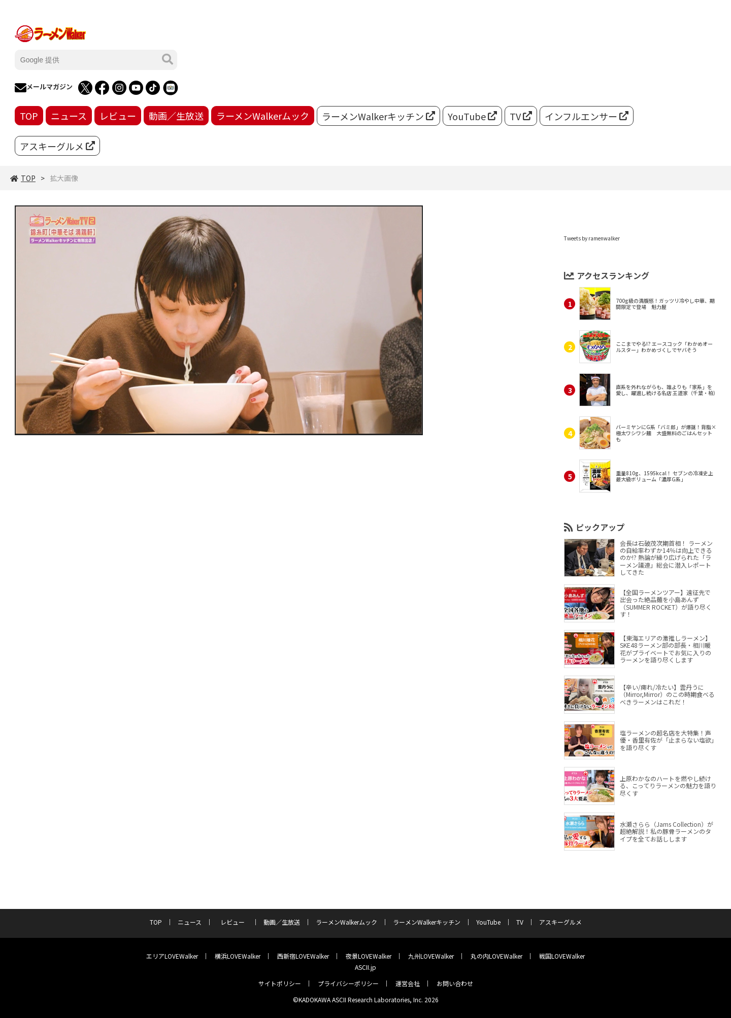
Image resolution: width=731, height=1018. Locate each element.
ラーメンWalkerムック (262, 115)
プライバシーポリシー (348, 983)
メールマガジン (44, 87)
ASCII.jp (365, 967)
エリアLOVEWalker (172, 956)
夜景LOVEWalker (368, 956)
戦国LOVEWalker (562, 956)
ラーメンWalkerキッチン (378, 116)
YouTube (472, 116)
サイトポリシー (279, 983)
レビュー (117, 115)
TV (521, 116)
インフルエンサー (586, 116)
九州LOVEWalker (431, 956)
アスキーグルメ (57, 146)
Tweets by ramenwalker (592, 238)
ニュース (69, 115)
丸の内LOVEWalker (496, 956)
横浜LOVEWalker (237, 956)
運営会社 (407, 983)
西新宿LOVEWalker (303, 956)
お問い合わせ (455, 983)
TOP (29, 115)
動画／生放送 (176, 115)
